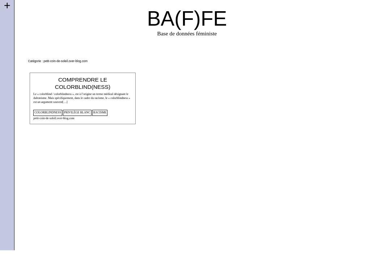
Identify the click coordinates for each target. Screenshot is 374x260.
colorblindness (47, 112)
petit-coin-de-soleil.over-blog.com (53, 118)
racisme (100, 112)
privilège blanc (77, 112)
